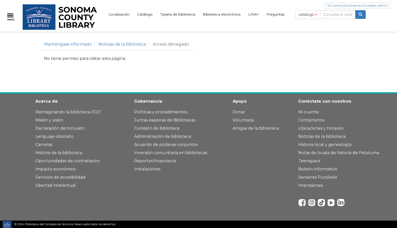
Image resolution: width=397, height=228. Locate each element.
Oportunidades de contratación (67, 160)
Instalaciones (147, 169)
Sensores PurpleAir (317, 177)
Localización (119, 14)
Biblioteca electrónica (221, 14)
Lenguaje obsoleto (54, 136)
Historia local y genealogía (324, 144)
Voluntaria (243, 120)
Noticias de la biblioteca (122, 44)
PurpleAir (370, 5)
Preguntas (275, 14)
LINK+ (253, 14)
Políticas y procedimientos (160, 112)
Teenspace (309, 160)
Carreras (43, 144)
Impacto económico (55, 169)
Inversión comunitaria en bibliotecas (170, 152)
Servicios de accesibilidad (60, 177)
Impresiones (310, 185)
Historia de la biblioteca (58, 152)
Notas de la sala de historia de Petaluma (338, 152)
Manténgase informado (68, 44)
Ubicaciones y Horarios (320, 128)
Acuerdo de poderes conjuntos (166, 144)
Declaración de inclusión (60, 128)
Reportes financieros (155, 160)
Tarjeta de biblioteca (177, 14)
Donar (239, 112)
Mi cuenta (335, 5)
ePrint (383, 5)
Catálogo (145, 14)
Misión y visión (49, 120)
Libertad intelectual (55, 185)
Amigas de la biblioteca (256, 128)
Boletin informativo (317, 169)
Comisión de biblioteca (156, 128)
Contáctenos (352, 5)
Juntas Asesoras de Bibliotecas (164, 120)
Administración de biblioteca (162, 136)
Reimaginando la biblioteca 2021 (68, 112)
